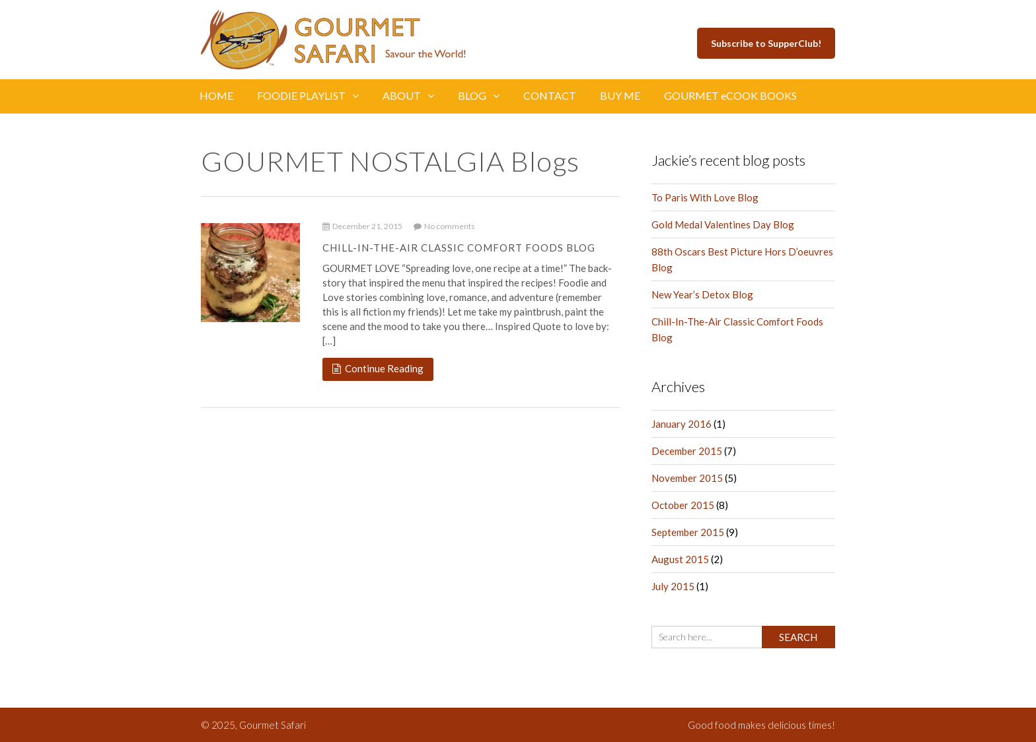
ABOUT (408, 95)
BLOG (479, 95)
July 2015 (672, 586)
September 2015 (687, 532)
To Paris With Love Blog (704, 197)
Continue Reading (378, 368)
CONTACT (549, 95)
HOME (216, 95)
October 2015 (682, 505)
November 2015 (687, 478)
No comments (444, 226)
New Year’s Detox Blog (702, 294)
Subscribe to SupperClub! (766, 43)
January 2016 (681, 424)
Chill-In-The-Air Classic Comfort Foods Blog (458, 247)
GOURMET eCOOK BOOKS (730, 95)
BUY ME (620, 95)
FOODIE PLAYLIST (308, 95)
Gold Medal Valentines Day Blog (722, 224)
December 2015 (686, 451)
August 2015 (680, 559)
